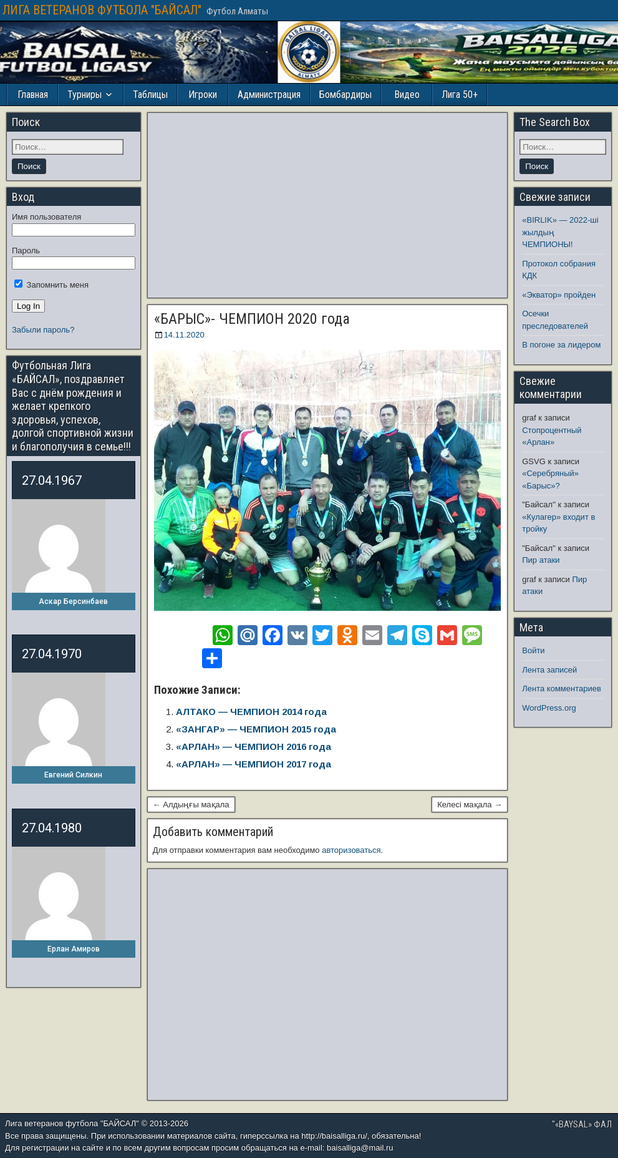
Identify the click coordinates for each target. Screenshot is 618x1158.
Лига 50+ (460, 94)
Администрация (269, 94)
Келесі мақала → (469, 804)
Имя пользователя (46, 216)
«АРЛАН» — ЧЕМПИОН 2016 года (253, 746)
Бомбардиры (345, 94)
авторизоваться (351, 850)
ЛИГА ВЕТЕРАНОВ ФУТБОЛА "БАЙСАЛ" (101, 9)
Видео (407, 94)
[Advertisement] (328, 205)
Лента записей (549, 669)
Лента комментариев (561, 688)
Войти (533, 650)
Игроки (202, 94)
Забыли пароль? (43, 329)
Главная (32, 94)
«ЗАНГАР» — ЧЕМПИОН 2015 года (256, 729)
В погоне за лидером (561, 344)
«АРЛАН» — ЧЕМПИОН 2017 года (253, 764)
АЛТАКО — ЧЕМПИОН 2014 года (251, 711)
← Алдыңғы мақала (191, 804)
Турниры (84, 94)
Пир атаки (540, 560)
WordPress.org (549, 708)
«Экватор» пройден (559, 294)
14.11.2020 (184, 334)
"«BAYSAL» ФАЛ (582, 1124)
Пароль (26, 250)
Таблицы (150, 94)
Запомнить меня (51, 285)
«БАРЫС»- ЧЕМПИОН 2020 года (252, 319)
